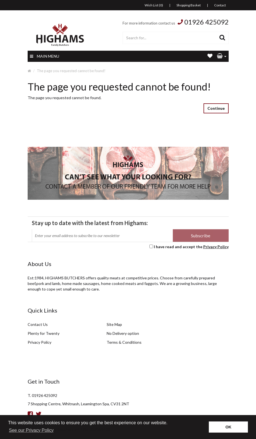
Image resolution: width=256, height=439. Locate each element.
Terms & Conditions (124, 342)
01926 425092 (206, 22)
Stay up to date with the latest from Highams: (90, 223)
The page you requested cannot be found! (71, 71)
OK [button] (228, 427)
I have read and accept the (191, 246)
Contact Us (38, 324)
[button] (222, 56)
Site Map (114, 324)
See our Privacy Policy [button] (31, 430)
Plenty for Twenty (43, 333)
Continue (216, 108)
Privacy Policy (216, 246)
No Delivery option (123, 333)
